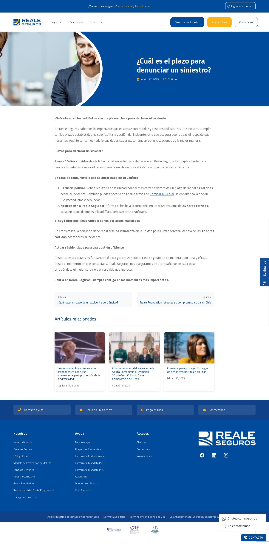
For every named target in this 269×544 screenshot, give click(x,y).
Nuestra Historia (22, 442)
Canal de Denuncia (23, 470)
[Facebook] (202, 455)
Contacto (253, 538)
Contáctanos (246, 22)
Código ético (20, 456)
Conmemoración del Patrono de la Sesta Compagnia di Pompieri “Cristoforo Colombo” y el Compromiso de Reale (133, 373)
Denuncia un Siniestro (187, 22)
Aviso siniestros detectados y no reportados (73, 517)
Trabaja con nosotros (25, 497)
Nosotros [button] (96, 22)
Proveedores (144, 456)
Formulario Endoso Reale (89, 456)
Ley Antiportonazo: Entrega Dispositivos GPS (196, 517)
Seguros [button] (56, 22)
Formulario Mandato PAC (89, 470)
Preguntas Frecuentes (88, 449)
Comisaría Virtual (162, 193)
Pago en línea (219, 22)
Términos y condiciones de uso (147, 517)
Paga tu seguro (83, 442)
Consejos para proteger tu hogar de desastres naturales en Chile (187, 370)
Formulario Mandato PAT (89, 463)
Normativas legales (114, 517)
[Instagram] (226, 455)
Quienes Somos (22, 449)
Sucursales (77, 22)
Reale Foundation (23, 483)
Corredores (143, 449)
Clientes (141, 442)
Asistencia (81, 476)
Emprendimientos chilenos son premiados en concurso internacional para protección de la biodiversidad (79, 373)
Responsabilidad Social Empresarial (33, 490)
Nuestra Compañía (24, 476)
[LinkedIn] (214, 455)
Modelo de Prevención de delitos (32, 463)
